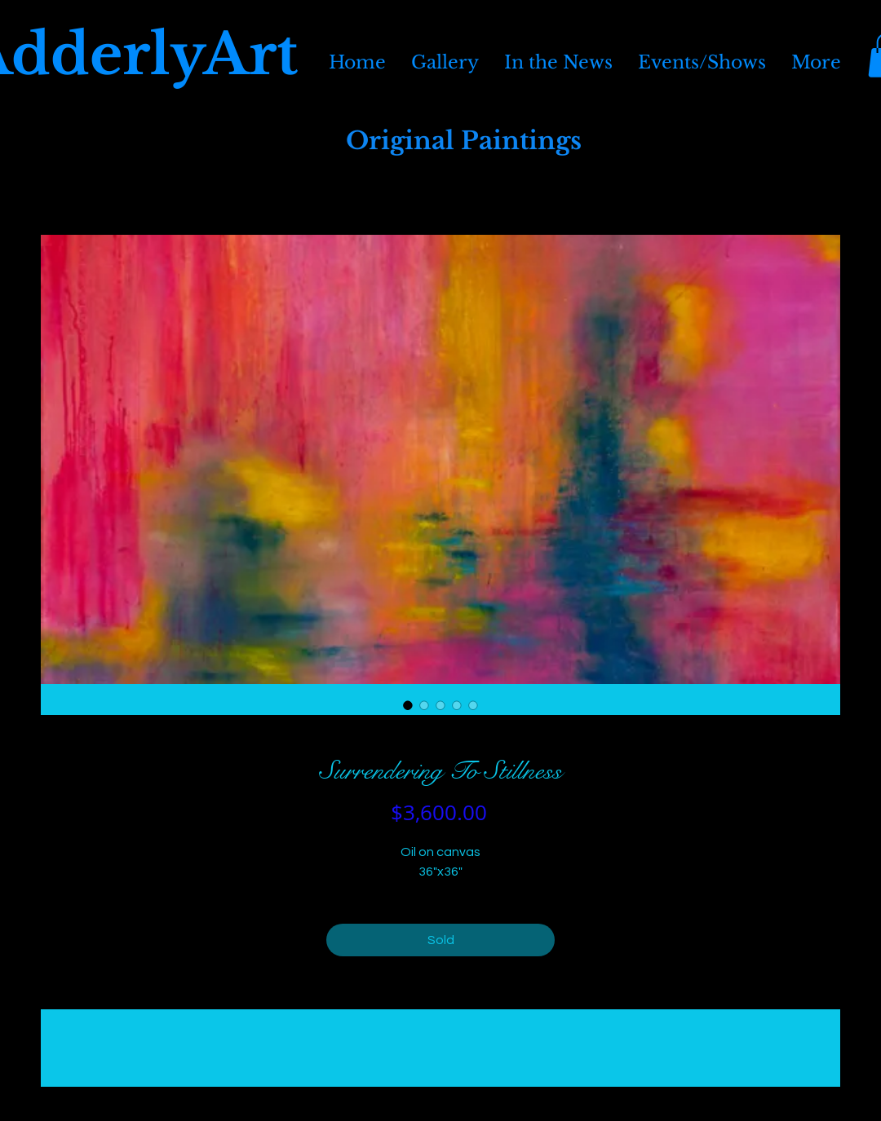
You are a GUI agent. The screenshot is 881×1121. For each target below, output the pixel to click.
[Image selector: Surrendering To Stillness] (408, 705)
